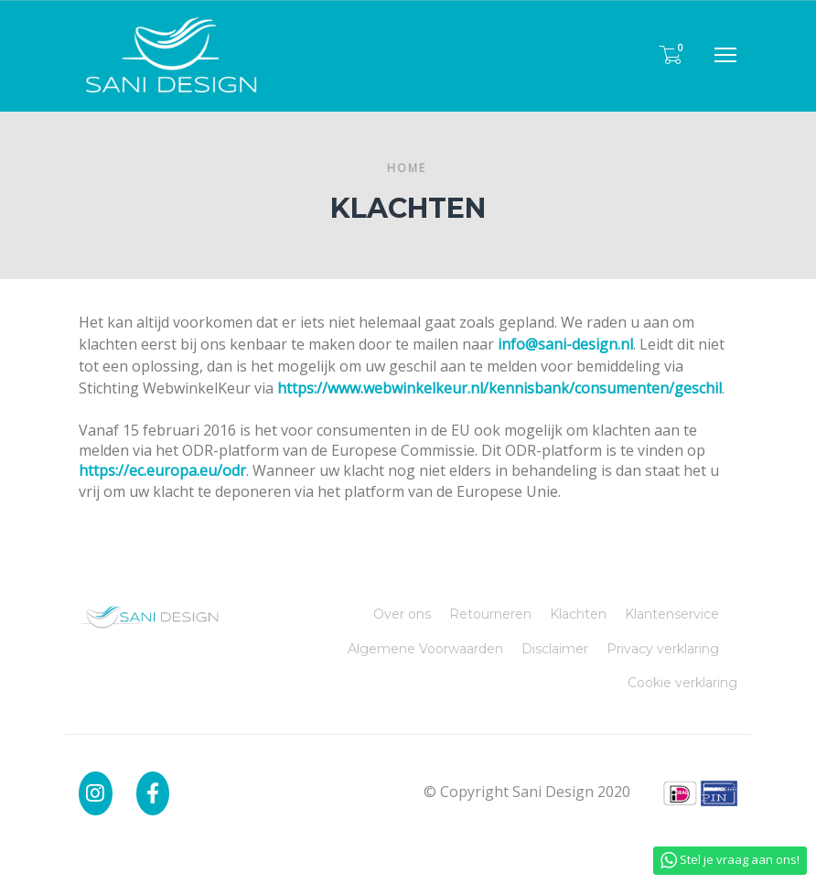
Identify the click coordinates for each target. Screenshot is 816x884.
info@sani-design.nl (565, 344)
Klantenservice (672, 614)
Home (406, 168)
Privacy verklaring (663, 649)
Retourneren (490, 614)
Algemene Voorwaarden (425, 649)
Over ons (402, 614)
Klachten (578, 614)
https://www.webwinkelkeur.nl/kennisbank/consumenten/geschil (499, 388)
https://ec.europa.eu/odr (162, 470)
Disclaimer (554, 649)
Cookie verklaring (682, 682)
